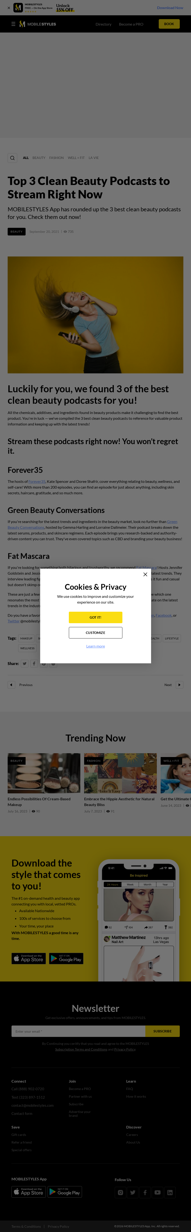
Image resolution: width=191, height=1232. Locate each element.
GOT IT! (95, 618)
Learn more (95, 646)
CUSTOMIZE (95, 633)
